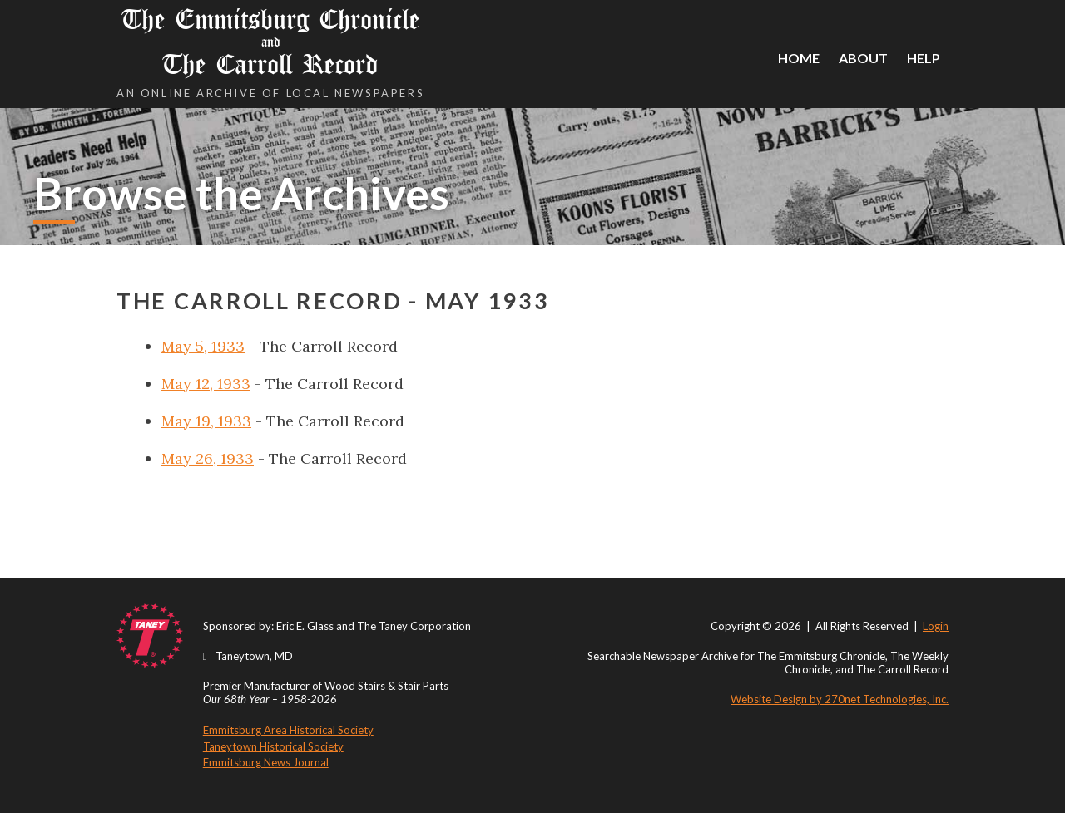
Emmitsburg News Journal (266, 762)
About (863, 58)
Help (923, 58)
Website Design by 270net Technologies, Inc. (840, 699)
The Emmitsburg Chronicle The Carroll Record (270, 42)
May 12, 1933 (205, 383)
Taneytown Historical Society (273, 746)
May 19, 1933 (206, 421)
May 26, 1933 (207, 458)
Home (799, 58)
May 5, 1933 (203, 346)
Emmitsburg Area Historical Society (288, 730)
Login (936, 626)
